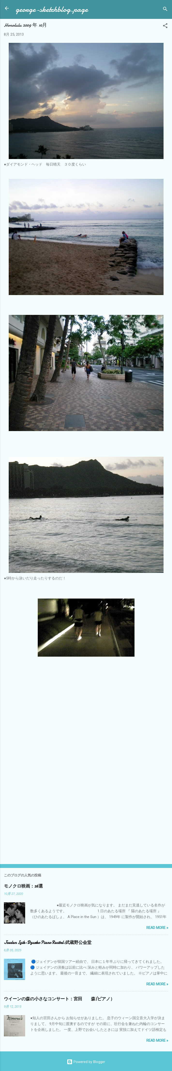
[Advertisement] (86, 822)
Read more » (157, 928)
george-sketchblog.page (51, 9)
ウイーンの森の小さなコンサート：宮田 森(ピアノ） (59, 999)
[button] (165, 26)
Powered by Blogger (86, 1062)
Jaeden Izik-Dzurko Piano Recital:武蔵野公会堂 (47, 943)
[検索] (165, 9)
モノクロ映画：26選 (23, 886)
